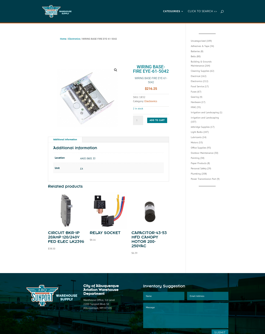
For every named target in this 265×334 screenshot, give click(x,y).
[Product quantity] (138, 120)
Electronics (74, 38)
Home (63, 38)
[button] (116, 70)
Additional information (65, 139)
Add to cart (157, 120)
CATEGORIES (171, 11)
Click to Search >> (202, 11)
